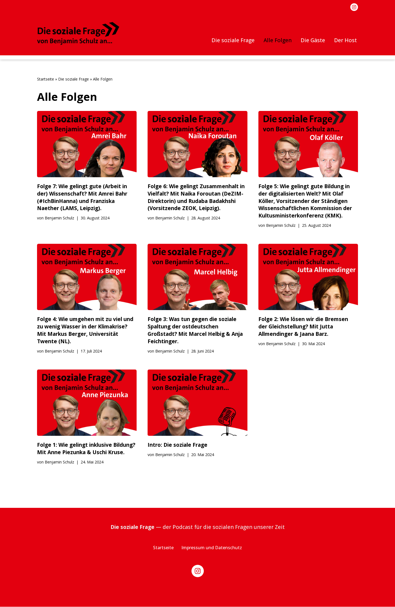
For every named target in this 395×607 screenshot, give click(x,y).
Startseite (45, 79)
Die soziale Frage (232, 40)
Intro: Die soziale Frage (177, 445)
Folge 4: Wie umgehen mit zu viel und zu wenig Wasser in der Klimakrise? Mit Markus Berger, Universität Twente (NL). (85, 330)
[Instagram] (354, 7)
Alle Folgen (277, 40)
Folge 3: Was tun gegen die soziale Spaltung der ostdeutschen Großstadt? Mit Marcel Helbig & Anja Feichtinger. (195, 330)
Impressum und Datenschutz (211, 548)
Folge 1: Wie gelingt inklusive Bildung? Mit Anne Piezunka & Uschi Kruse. (86, 448)
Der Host (345, 40)
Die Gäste (312, 40)
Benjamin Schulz (59, 218)
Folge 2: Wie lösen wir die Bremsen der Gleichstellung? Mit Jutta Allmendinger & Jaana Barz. (303, 327)
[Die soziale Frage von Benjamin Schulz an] (78, 33)
